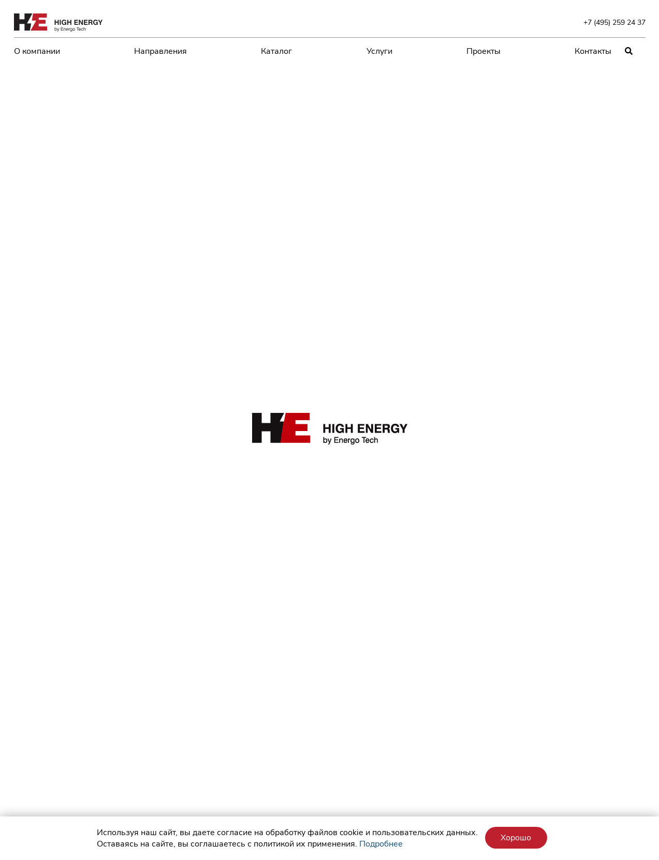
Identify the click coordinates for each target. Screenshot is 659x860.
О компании (37, 51)
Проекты (483, 51)
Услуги (379, 51)
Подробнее (381, 844)
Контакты (593, 51)
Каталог (276, 51)
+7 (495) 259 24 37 (614, 22)
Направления (160, 51)
